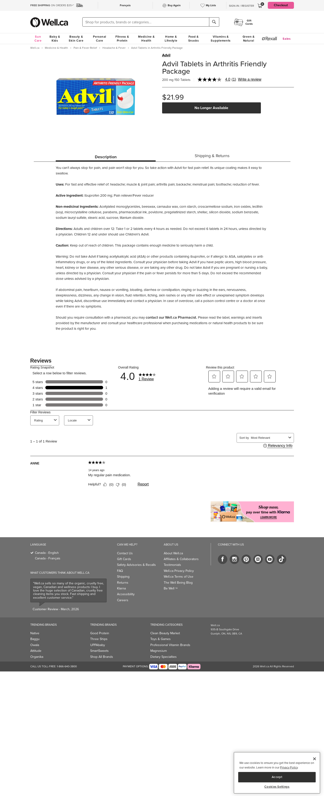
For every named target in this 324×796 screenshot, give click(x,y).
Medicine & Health (146, 39)
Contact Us (125, 553)
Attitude (35, 650)
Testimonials (172, 564)
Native (34, 633)
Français (125, 5)
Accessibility (126, 594)
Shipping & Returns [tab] (212, 156)
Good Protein (99, 633)
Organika (36, 656)
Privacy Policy (289, 767)
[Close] (314, 759)
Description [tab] (106, 157)
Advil (166, 55)
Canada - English (47, 552)
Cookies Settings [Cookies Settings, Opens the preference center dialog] (277, 787)
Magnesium (158, 650)
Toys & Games (160, 639)
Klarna (121, 588)
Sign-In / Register (241, 5)
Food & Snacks (193, 39)
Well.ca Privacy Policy (179, 570)
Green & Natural (249, 39)
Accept (277, 777)
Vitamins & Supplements (221, 39)
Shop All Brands (101, 656)
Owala (34, 645)
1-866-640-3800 (67, 666)
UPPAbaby (97, 645)
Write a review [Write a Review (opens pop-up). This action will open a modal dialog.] (249, 79)
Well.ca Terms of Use (178, 576)
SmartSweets (99, 650)
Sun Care (38, 39)
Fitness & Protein (122, 39)
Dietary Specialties (163, 656)
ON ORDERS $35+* (52, 5)
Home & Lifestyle (171, 39)
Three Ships (99, 639)
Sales (287, 39)
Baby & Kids (54, 39)
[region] (277, 773)
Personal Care (99, 39)
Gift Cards (124, 559)
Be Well (171, 588)
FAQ (120, 570)
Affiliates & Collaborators (181, 559)
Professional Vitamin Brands (170, 645)
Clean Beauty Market (165, 633)
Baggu (35, 639)
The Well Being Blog (178, 582)
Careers (122, 600)
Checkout (281, 5)
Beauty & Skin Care (76, 39)
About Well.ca (173, 553)
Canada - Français (47, 558)
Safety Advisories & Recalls (136, 564)
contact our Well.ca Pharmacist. (171, 317)
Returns (122, 582)
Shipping (123, 576)
